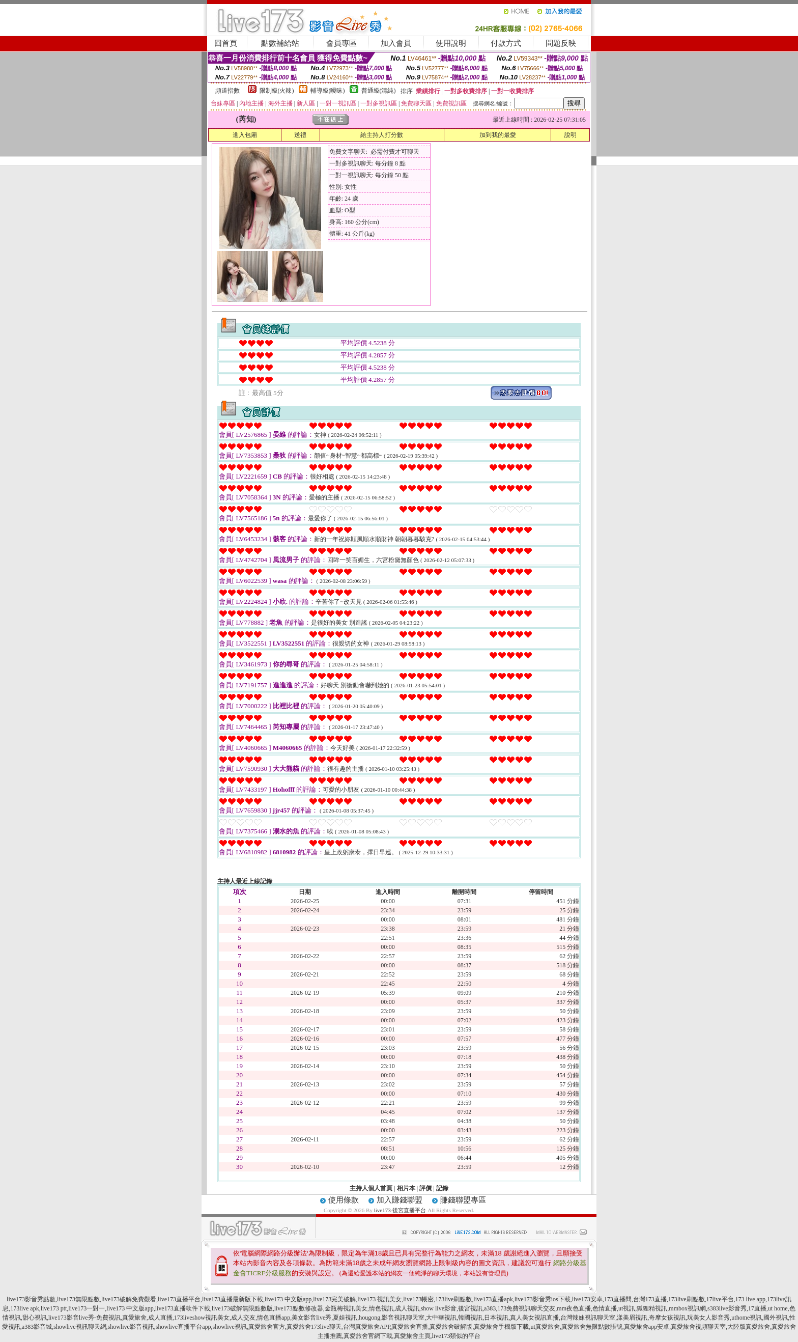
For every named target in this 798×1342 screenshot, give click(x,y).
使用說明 (451, 43)
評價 (425, 1188)
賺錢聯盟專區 (463, 1200)
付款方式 (506, 43)
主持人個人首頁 (371, 1188)
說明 (570, 134)
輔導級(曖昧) (327, 90)
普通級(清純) (378, 90)
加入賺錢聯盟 (399, 1200)
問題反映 (561, 43)
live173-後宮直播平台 (400, 1210)
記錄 (442, 1188)
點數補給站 (280, 43)
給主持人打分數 (381, 134)
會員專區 (341, 43)
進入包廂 (245, 134)
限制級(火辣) (277, 90)
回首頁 (225, 43)
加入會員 (396, 43)
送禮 (300, 134)
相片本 (406, 1188)
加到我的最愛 (497, 134)
